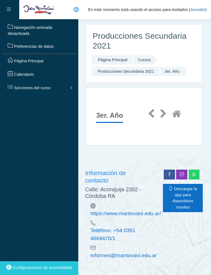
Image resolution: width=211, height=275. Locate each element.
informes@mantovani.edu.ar (123, 255)
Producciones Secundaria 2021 (126, 71)
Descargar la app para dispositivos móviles (183, 197)
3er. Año (172, 71)
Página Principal (112, 60)
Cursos (144, 60)
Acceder (197, 9)
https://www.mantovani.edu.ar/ (125, 213)
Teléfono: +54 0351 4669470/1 (112, 234)
